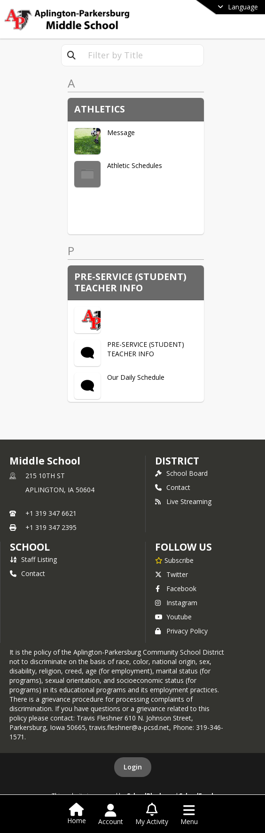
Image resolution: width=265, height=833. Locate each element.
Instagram (176, 602)
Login (133, 766)
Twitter (171, 574)
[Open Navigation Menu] (189, 814)
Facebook (175, 588)
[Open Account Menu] (110, 814)
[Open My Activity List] (151, 814)
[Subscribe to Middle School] (174, 560)
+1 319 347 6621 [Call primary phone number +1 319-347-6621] (51, 513)
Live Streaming (183, 501)
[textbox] (142, 55)
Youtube (173, 616)
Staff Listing (33, 559)
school (30, 546)
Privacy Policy (181, 630)
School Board (181, 473)
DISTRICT (177, 460)
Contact (172, 487)
